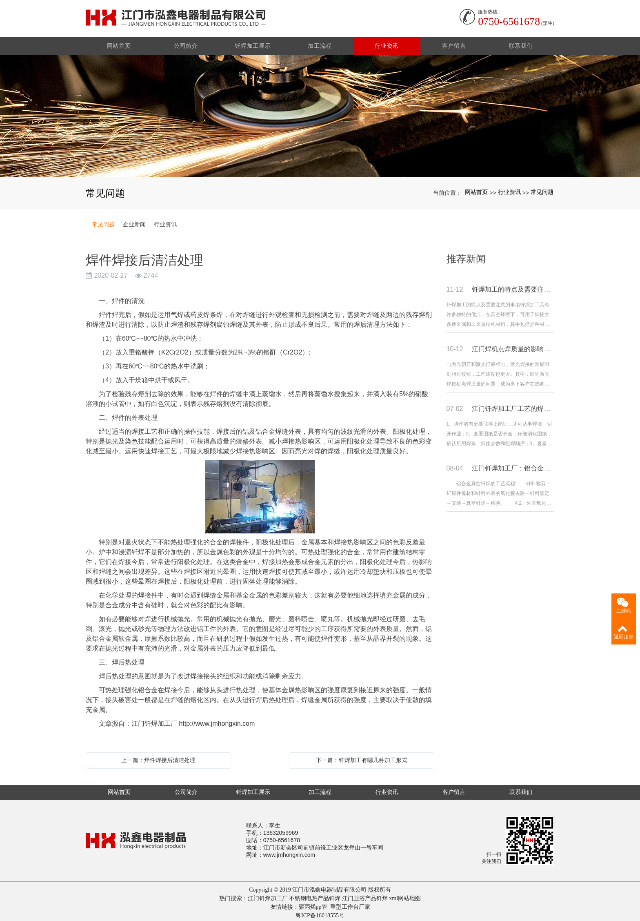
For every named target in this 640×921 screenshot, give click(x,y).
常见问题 (542, 189)
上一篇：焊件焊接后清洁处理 (158, 757)
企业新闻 (134, 222)
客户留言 (454, 43)
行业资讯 (387, 43)
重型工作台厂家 (350, 904)
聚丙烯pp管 (313, 904)
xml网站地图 (405, 896)
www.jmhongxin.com (289, 852)
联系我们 (521, 43)
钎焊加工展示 (253, 43)
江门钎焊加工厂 (268, 896)
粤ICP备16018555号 (320, 913)
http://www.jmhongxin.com (217, 721)
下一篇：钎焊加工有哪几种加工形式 (361, 757)
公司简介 (186, 43)
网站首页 (119, 43)
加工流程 (320, 43)
